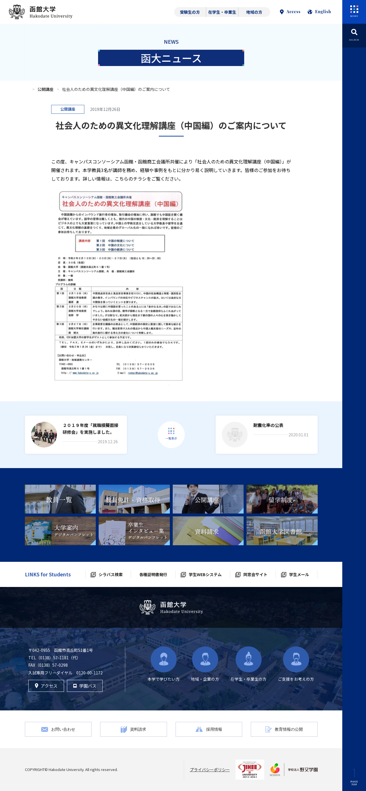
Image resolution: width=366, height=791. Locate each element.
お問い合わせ (63, 729)
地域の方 (254, 12)
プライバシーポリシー (210, 769)
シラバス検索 (111, 574)
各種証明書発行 (153, 574)
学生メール (299, 574)
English (319, 11)
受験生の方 (190, 12)
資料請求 (138, 729)
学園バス (84, 686)
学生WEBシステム (205, 574)
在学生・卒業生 (222, 12)
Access (290, 11)
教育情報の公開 (289, 729)
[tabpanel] (60, 499)
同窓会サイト (255, 574)
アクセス (46, 686)
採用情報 (214, 729)
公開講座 (45, 89)
